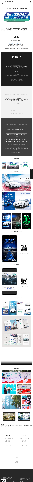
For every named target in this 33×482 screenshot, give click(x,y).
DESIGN (3, 1)
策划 (5, 1)
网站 (10, 1)
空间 (12, 1)
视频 (8, 1)
